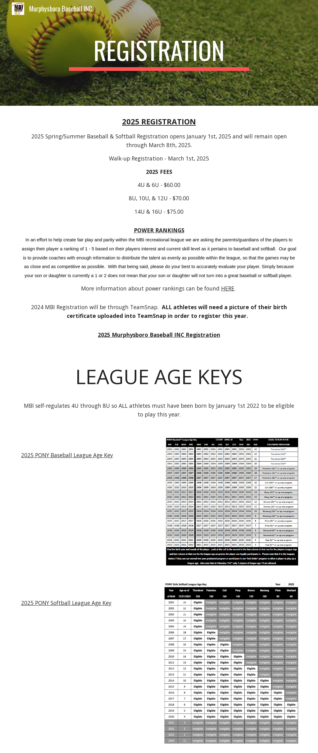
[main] (158, 52)
